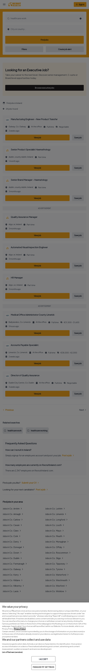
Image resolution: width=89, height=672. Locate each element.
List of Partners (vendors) (12, 652)
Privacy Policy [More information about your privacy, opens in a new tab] (19, 629)
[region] (44, 637)
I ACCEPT (43, 659)
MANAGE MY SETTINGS (43, 667)
